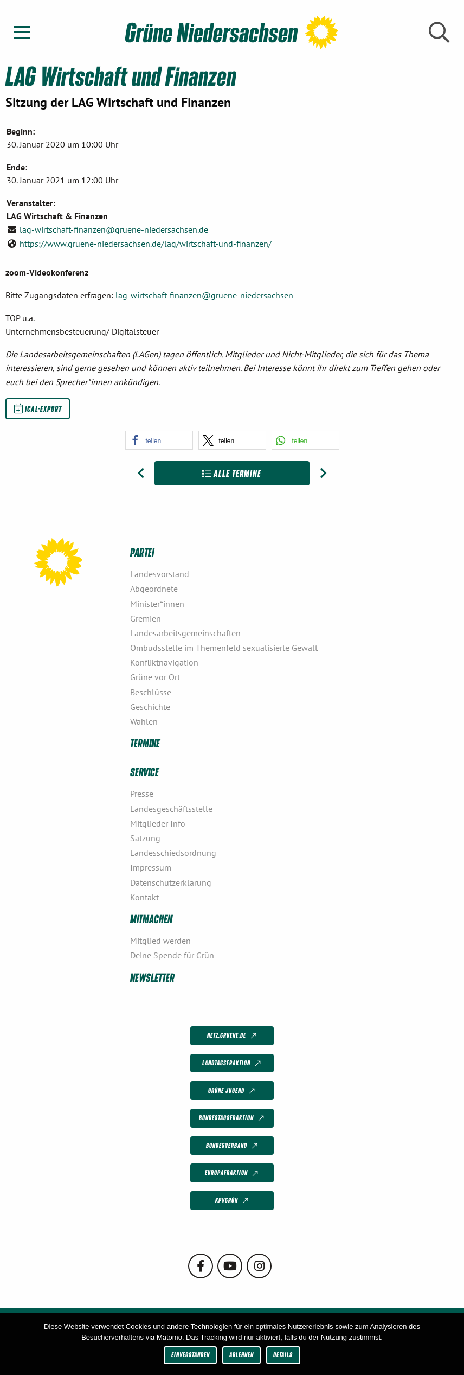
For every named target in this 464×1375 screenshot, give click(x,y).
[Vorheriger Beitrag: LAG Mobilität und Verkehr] (140, 473)
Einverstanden (190, 1354)
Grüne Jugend (232, 1091)
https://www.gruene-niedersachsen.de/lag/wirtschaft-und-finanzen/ (146, 243)
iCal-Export (38, 408)
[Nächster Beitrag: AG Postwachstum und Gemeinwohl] (323, 473)
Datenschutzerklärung (170, 882)
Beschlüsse (150, 692)
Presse (141, 793)
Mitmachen (151, 918)
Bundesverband (233, 1146)
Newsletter (152, 977)
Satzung (145, 838)
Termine (145, 743)
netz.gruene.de (233, 1036)
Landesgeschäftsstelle (171, 808)
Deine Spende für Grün (172, 955)
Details (283, 1354)
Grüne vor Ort (155, 676)
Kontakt (144, 897)
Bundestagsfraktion (232, 1118)
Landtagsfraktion (232, 1064)
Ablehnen (241, 1354)
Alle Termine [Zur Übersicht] (231, 473)
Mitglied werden (160, 940)
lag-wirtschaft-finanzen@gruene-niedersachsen (204, 295)
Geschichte (150, 706)
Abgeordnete (154, 588)
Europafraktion (232, 1173)
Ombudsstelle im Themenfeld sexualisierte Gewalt (224, 647)
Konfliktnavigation (164, 662)
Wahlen (144, 721)
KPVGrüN (232, 1201)
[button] (159, 440)
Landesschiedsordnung (173, 852)
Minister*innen (157, 603)
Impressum (150, 867)
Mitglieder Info (157, 823)
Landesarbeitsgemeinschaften (185, 633)
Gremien (145, 618)
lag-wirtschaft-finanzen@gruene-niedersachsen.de (114, 229)
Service (144, 771)
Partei (142, 552)
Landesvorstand (159, 573)
